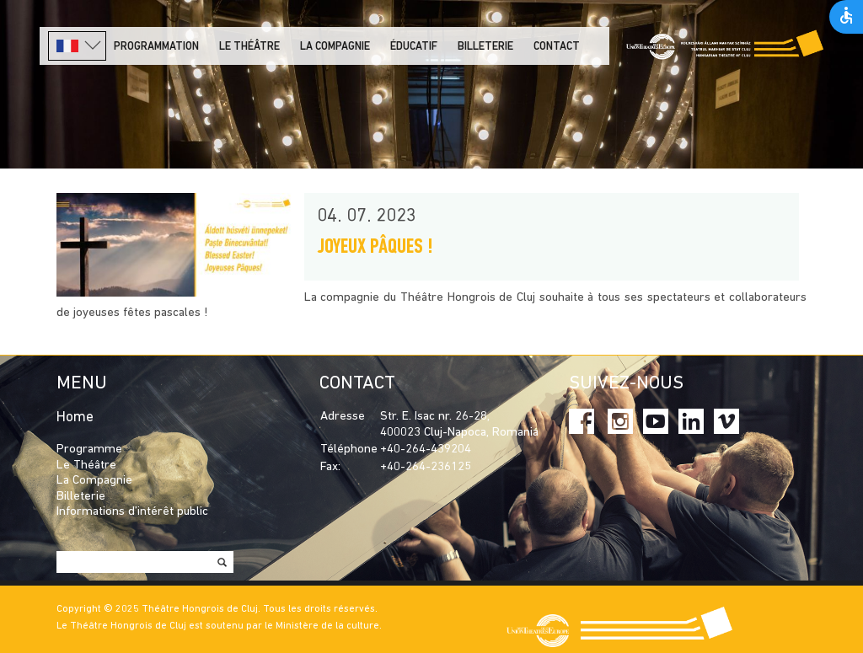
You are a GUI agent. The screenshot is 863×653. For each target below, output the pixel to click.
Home (75, 417)
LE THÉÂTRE (249, 46)
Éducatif (413, 46)
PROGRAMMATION (156, 46)
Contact (556, 46)
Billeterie (485, 46)
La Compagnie (335, 46)
